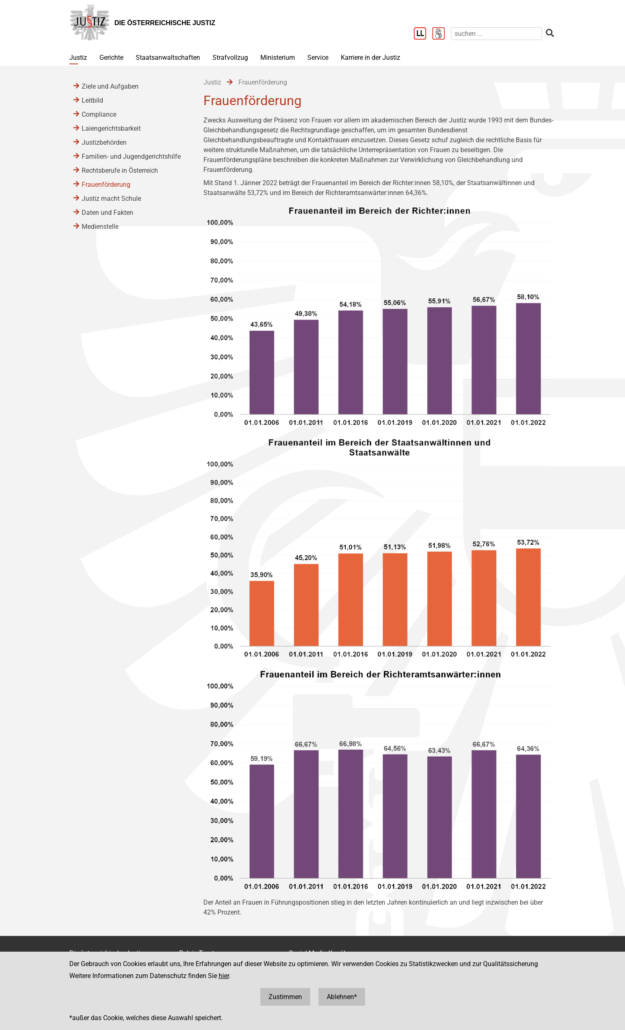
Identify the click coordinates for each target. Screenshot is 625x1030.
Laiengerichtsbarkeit (111, 128)
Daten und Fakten (107, 212)
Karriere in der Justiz (370, 57)
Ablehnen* (342, 997)
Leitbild (92, 100)
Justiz (78, 57)
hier (224, 976)
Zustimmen (285, 997)
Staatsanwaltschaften (168, 57)
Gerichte (111, 57)
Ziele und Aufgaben (110, 86)
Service (317, 57)
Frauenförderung (106, 184)
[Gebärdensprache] (441, 34)
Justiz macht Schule (111, 198)
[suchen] (496, 33)
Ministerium (277, 57)
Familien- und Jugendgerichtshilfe (131, 156)
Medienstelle (100, 226)
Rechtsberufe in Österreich (120, 170)
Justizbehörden (104, 142)
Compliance (99, 114)
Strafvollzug (230, 57)
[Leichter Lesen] (423, 34)
